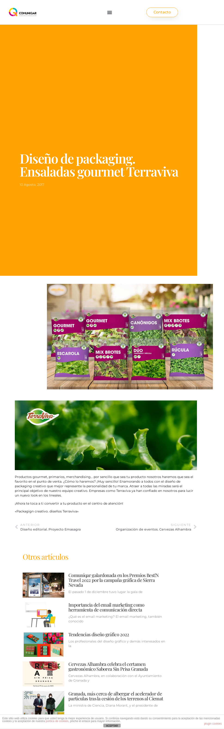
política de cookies (57, 721)
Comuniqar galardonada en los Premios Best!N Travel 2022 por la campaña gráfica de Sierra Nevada (113, 580)
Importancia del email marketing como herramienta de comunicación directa (106, 607)
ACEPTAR (112, 725)
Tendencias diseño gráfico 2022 (98, 634)
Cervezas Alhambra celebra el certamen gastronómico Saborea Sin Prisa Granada (108, 666)
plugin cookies (213, 723)
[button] (110, 12)
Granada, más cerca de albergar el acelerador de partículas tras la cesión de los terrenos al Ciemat (115, 695)
